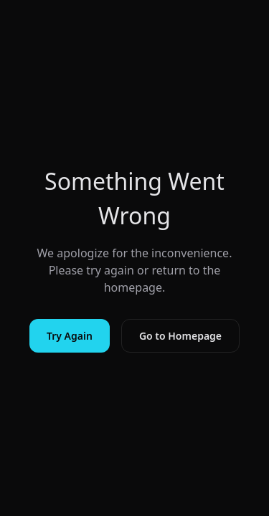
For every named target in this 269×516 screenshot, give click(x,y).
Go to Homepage (180, 336)
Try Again (70, 336)
